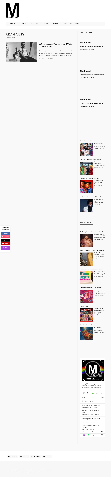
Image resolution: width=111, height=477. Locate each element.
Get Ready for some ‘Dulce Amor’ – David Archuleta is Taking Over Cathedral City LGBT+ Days (92, 232)
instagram (5, 236)
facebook (5, 233)
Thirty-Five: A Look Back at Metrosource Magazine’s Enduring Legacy (91, 142)
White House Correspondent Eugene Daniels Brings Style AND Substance (92, 197)
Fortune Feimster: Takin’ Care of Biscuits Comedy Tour (91, 270)
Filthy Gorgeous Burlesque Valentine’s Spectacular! (90, 288)
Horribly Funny (84, 306)
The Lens (41, 59)
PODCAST (56, 24)
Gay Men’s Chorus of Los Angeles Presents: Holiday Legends (92, 326)
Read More (50, 59)
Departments (23, 24)
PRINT (77, 24)
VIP (71, 24)
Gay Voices (47, 24)
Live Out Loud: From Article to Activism (90, 160)
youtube (5, 243)
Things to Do (35, 24)
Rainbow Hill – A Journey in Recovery (90, 178)
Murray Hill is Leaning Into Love (91, 405)
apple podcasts (5, 248)
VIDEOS (64, 24)
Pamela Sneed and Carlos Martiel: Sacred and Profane (92, 251)
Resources (11, 24)
